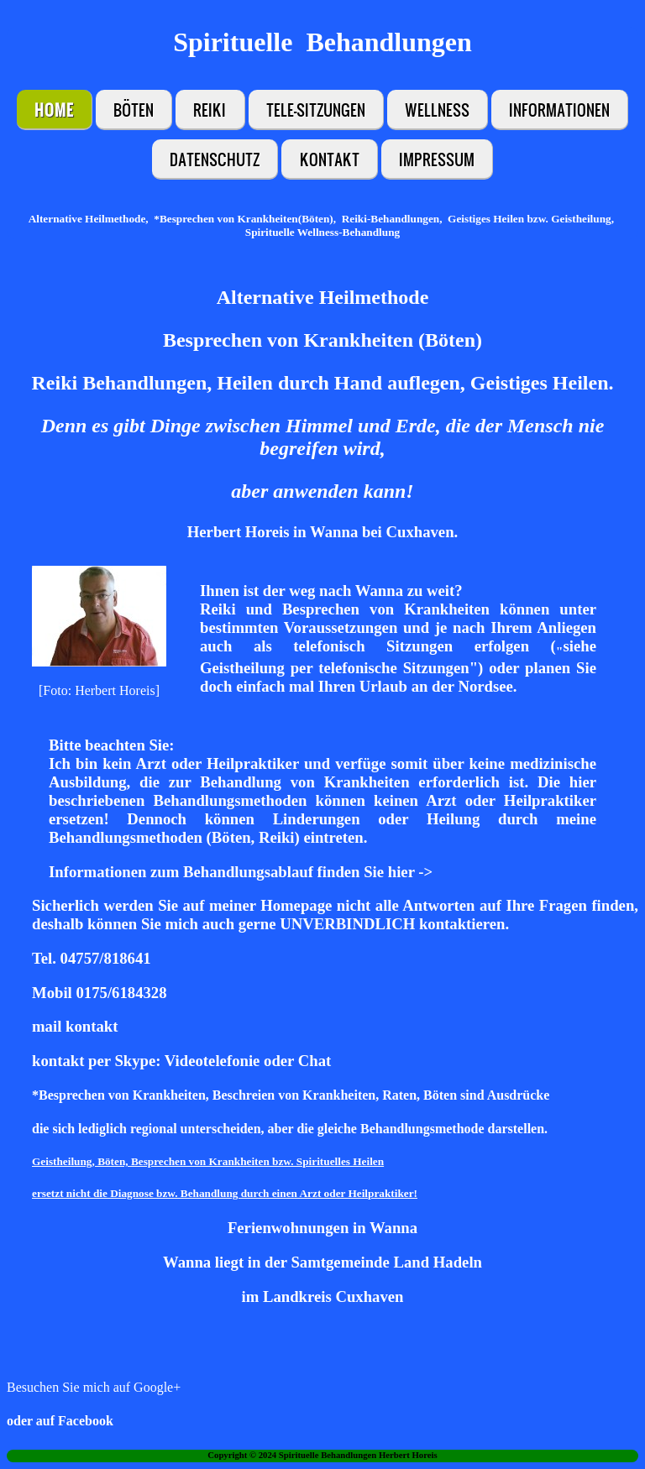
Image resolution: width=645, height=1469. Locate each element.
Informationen (559, 109)
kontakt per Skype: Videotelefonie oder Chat (181, 1060)
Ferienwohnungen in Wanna (322, 1227)
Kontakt (329, 159)
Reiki (209, 109)
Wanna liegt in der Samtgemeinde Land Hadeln (322, 1262)
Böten (133, 109)
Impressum (437, 159)
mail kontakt (75, 1026)
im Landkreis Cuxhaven (323, 1296)
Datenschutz (215, 159)
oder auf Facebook (60, 1421)
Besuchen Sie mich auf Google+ (94, 1387)
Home (54, 109)
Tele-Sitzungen (315, 109)
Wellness (437, 109)
